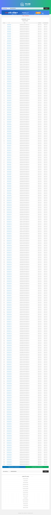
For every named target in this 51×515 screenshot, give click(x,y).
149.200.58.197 (9, 364)
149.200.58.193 (9, 357)
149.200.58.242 (9, 442)
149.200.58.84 (9, 169)
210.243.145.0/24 (25, 488)
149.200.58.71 (9, 147)
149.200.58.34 (9, 83)
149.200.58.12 (9, 45)
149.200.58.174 (9, 324)
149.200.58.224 (9, 411)
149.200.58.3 (9, 29)
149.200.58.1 (9, 26)
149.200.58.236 (9, 431)
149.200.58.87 (9, 174)
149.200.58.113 (9, 219)
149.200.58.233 (9, 426)
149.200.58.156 (9, 293)
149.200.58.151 (9, 285)
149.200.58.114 (9, 221)
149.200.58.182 (9, 338)
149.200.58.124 (9, 238)
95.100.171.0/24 (25, 494)
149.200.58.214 (9, 393)
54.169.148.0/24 (25, 492)
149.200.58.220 (9, 404)
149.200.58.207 (9, 381)
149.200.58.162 (9, 304)
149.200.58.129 (9, 247)
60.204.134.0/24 (25, 478)
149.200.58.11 (9, 43)
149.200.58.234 (9, 428)
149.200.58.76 (9, 155)
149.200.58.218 (9, 400)
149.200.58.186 (9, 345)
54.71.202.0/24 (25, 490)
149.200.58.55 (9, 119)
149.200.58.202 (9, 373)
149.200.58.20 (9, 59)
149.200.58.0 (9, 24)
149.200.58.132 (9, 252)
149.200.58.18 (9, 55)
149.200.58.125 (9, 240)
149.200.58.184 (9, 342)
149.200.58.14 (9, 48)
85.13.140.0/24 (25, 501)
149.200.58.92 (9, 183)
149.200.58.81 (9, 164)
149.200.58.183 (9, 340)
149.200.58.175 (9, 326)
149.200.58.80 (9, 162)
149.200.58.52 (9, 114)
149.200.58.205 (9, 378)
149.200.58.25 (9, 67)
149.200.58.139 (9, 264)
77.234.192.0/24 (25, 505)
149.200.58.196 (9, 362)
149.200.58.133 (9, 254)
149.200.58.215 (9, 395)
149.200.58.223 (9, 409)
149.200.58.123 (9, 236)
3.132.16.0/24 (25, 480)
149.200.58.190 (9, 352)
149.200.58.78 (9, 159)
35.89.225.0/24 (25, 503)
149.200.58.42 (9, 97)
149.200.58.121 (9, 233)
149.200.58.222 (9, 407)
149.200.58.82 (9, 166)
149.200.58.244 (9, 445)
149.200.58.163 (9, 305)
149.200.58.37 (9, 88)
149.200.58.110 (9, 214)
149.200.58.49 (9, 109)
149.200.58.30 (9, 76)
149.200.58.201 (9, 371)
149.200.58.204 (9, 376)
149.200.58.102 (9, 200)
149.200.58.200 (9, 369)
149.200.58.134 (9, 255)
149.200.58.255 (9, 464)
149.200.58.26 (9, 69)
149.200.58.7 (9, 36)
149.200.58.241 (9, 440)
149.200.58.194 (9, 359)
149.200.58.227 (9, 416)
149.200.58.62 (9, 131)
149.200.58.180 (9, 335)
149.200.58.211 (9, 388)
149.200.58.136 (9, 259)
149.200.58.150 (9, 283)
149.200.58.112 (9, 217)
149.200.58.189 (9, 350)
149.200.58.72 (9, 148)
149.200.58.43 (9, 98)
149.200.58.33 (9, 81)
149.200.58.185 (9, 343)
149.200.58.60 (9, 128)
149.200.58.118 (9, 228)
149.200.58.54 (9, 117)
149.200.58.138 (9, 262)
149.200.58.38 (9, 90)
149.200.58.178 (9, 331)
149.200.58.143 (9, 271)
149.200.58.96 (9, 190)
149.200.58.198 (9, 366)
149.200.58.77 (9, 157)
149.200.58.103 (9, 202)
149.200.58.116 (9, 224)
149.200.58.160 (9, 300)
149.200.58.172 (9, 321)
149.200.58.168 (9, 314)
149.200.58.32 (9, 79)
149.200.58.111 (9, 216)
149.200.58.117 (9, 226)
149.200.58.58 (9, 124)
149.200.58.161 (9, 302)
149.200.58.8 (9, 38)
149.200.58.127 (9, 243)
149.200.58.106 (9, 207)
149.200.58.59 (9, 126)
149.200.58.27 (9, 71)
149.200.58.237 (9, 433)
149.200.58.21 (9, 60)
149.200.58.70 (9, 145)
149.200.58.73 (9, 150)
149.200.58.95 (9, 188)
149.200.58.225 (9, 412)
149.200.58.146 (9, 276)
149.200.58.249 (9, 454)
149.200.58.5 (9, 33)
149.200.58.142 (9, 269)
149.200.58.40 (9, 93)
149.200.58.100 (9, 197)
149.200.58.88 (9, 176)
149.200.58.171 (9, 319)
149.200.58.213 (9, 392)
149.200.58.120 (9, 231)
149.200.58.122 (9, 235)
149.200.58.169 (9, 316)
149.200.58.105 (9, 205)
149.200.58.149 (9, 281)
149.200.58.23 (9, 64)
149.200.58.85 (9, 171)
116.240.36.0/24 (25, 482)
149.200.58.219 (9, 402)
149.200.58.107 (9, 209)
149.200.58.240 (9, 438)
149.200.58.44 (9, 100)
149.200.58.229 (9, 419)
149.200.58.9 (9, 40)
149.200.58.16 (9, 52)
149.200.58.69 (9, 143)
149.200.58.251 (9, 457)
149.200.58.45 (9, 102)
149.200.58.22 (9, 62)
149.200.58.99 (9, 195)
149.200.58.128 (9, 245)
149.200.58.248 (9, 452)
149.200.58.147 (9, 278)
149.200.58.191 (9, 354)
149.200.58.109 (9, 212)
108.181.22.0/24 (25, 507)
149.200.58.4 (9, 31)
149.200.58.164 (9, 307)
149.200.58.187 (9, 347)
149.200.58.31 (9, 78)
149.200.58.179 (9, 333)
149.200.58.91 (9, 181)
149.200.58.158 (9, 297)
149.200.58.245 (9, 447)
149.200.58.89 (9, 178)
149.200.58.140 (9, 266)
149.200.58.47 (9, 105)
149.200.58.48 (9, 107)
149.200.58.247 (9, 450)
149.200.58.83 (9, 167)
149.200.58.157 (9, 295)
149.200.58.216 (9, 397)
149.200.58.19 (9, 57)
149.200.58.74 (9, 152)
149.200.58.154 (9, 290)
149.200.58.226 (9, 414)
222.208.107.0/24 (25, 484)
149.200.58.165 (9, 309)
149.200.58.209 (9, 385)
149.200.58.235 (9, 430)
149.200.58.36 (9, 86)
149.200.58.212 (9, 390)
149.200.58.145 (9, 274)
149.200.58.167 (9, 312)
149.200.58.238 (9, 435)
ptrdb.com (25, 513)
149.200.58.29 (9, 74)
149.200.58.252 (9, 459)
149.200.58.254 (9, 462)
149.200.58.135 (9, 257)
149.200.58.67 (9, 140)
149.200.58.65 (9, 136)
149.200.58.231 (9, 423)
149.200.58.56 (9, 121)
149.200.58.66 (9, 138)
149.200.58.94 (9, 186)
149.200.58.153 (9, 288)
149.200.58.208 (9, 383)
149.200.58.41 (9, 95)
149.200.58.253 (9, 461)
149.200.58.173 (9, 323)
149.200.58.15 (9, 50)
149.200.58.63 (9, 133)
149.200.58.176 (9, 328)
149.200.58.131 (9, 250)
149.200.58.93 (9, 185)
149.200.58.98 (9, 193)
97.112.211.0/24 (25, 486)
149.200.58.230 (9, 421)
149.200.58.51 (9, 112)
